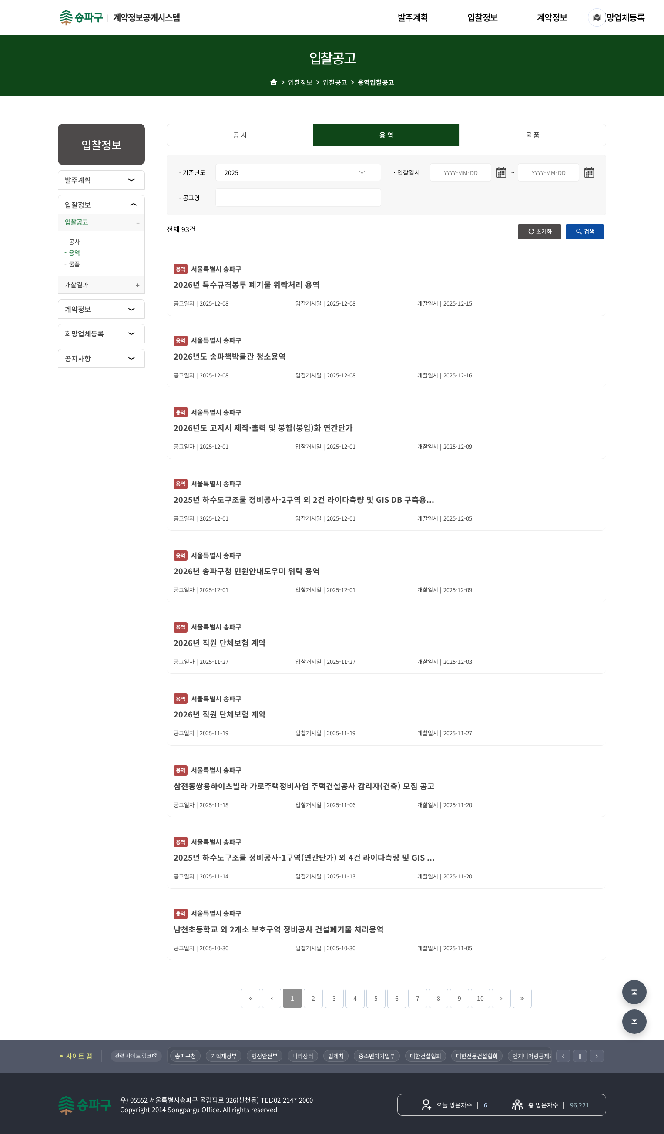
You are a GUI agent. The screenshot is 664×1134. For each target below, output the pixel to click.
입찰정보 (482, 17)
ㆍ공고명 (188, 197)
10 (480, 998)
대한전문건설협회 (477, 1056)
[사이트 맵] (597, 17)
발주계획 (413, 17)
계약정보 (552, 17)
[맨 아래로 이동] (634, 1021)
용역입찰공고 (376, 82)
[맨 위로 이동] (634, 992)
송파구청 (185, 1056)
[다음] (597, 1056)
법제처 (336, 1056)
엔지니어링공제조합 (536, 1056)
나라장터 (303, 1056)
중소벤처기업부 (377, 1056)
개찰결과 (76, 284)
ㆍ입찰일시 (406, 172)
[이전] (563, 1056)
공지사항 (78, 358)
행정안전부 (265, 1056)
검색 (589, 231)
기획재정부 (224, 1056)
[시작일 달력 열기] (501, 172)
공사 (74, 241)
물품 (74, 263)
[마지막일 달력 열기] (589, 172)
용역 (74, 252)
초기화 (544, 231)
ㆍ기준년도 (191, 172)
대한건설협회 (426, 1056)
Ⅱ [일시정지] (580, 1056)
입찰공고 (335, 82)
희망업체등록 (621, 17)
